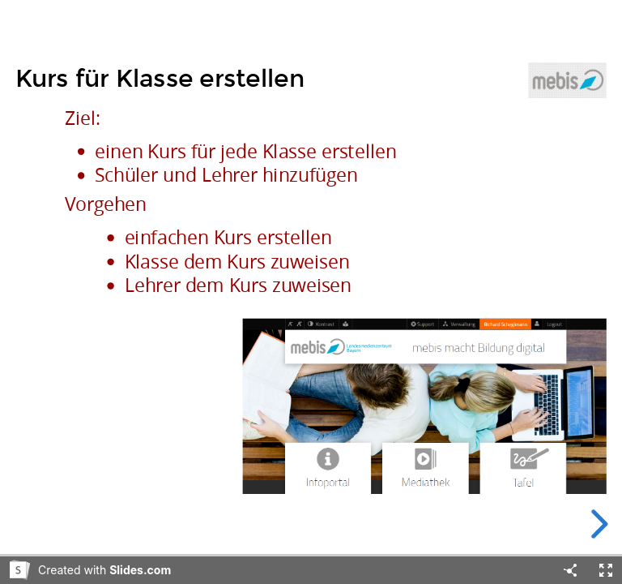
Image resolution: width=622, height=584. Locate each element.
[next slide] (596, 524)
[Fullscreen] (606, 570)
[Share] (570, 570)
